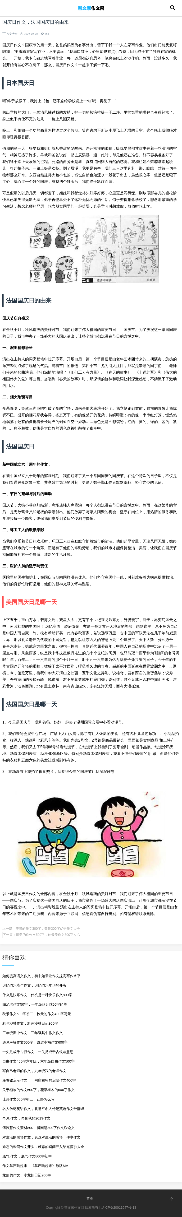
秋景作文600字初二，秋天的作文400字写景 (36, 1014)
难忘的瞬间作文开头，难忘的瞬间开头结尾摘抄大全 (43, 1147)
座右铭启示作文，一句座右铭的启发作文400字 (39, 1080)
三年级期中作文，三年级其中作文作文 (32, 1033)
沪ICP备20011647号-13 (118, 1207)
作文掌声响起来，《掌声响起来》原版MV (35, 1166)
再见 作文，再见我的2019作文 (26, 1118)
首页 (89, 1198)
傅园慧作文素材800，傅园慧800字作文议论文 (38, 1128)
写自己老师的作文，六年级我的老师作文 (34, 1071)
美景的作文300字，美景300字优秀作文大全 (48, 928)
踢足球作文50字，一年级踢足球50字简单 (34, 1004)
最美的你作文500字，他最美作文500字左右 (48, 935)
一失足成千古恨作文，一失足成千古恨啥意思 (37, 1052)
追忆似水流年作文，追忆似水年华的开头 (34, 985)
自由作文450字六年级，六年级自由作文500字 (38, 1061)
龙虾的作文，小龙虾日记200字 (26, 1175)
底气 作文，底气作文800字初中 (27, 1156)
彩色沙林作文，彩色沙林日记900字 (30, 1023)
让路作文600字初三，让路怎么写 (28, 1099)
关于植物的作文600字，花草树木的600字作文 (38, 1090)
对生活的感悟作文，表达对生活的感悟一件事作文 (41, 1137)
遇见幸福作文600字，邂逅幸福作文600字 (35, 1042)
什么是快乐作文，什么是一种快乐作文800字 (37, 995)
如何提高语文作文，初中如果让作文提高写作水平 (41, 976)
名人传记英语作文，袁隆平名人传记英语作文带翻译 (43, 1109)
